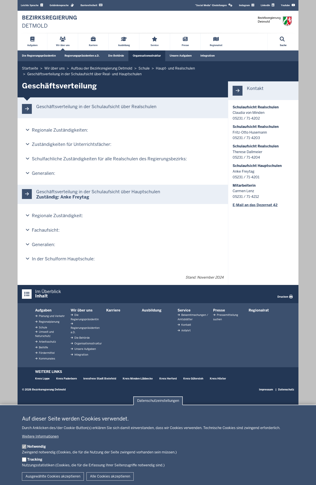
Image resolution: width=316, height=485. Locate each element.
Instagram (246, 5)
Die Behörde (116, 55)
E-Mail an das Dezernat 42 (255, 205)
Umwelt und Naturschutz (44, 334)
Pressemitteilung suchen (225, 317)
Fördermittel (46, 353)
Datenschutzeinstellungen (158, 401)
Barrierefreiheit (91, 5)
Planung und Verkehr (51, 316)
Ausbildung (152, 310)
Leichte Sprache (32, 5)
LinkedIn (267, 5)
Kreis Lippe (42, 378)
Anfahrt (186, 330)
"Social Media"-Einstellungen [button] (213, 5)
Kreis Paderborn (66, 378)
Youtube (288, 5)
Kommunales (46, 358)
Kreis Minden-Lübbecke (138, 378)
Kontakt (186, 325)
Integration (207, 55)
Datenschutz (286, 389)
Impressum (266, 389)
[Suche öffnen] (283, 41)
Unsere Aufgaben (181, 55)
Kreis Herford (168, 378)
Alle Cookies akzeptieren (110, 476)
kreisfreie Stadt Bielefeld (99, 378)
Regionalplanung (48, 322)
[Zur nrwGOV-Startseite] (49, 22)
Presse (219, 310)
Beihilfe (43, 347)
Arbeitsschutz (47, 342)
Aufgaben (43, 310)
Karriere (113, 310)
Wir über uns (82, 310)
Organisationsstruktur (147, 55)
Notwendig (36, 446)
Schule (42, 327)
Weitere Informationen (40, 436)
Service (184, 310)
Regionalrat (259, 310)
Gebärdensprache (62, 5)
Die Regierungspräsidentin (39, 55)
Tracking (34, 459)
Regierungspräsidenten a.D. (82, 55)
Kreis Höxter (218, 378)
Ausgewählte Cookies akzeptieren (52, 476)
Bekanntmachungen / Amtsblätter (193, 317)
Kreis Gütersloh (193, 378)
